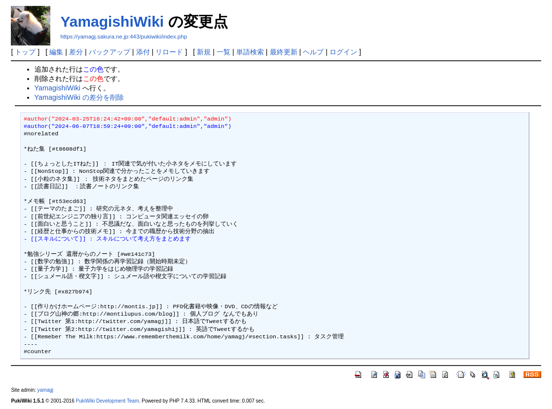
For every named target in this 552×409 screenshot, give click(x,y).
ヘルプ (313, 52)
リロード (169, 52)
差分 (76, 52)
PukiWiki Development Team (107, 401)
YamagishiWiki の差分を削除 (79, 97)
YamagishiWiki (112, 21)
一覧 (223, 52)
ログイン (343, 52)
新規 (204, 52)
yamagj (45, 390)
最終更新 (283, 52)
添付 (143, 52)
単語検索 (250, 52)
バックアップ (109, 52)
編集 (56, 52)
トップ (25, 52)
